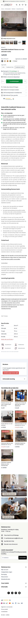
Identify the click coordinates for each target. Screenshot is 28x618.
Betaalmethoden (5, 579)
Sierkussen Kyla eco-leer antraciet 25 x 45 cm (21, 424)
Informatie (14, 587)
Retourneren (4, 576)
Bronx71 (3, 47)
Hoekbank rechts (19, 67)
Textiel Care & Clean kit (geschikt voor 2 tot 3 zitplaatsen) (20, 404)
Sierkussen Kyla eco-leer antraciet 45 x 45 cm (7, 444)
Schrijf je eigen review (11, 373)
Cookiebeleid (4, 611)
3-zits (3, 67)
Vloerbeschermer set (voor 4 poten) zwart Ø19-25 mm (6, 404)
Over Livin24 (14, 583)
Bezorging (4, 574)
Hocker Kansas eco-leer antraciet (7, 424)
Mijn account (4, 569)
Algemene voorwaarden (6, 606)
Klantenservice (14, 567)
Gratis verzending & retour (15, 1)
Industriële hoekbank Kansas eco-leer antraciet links (6, 464)
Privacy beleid (4, 609)
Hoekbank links (10, 67)
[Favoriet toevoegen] (25, 81)
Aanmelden (22, 557)
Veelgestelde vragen (6, 572)
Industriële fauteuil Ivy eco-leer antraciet (20, 444)
